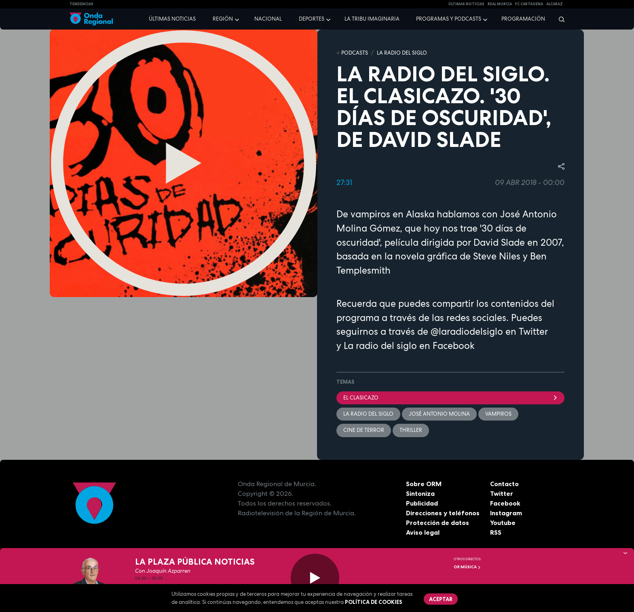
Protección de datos (437, 522)
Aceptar (440, 599)
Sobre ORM (424, 484)
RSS (495, 532)
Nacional (268, 18)
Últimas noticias (172, 18)
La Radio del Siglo (402, 52)
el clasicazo (450, 397)
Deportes (311, 18)
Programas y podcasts (448, 18)
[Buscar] (559, 19)
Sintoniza (420, 493)
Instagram (506, 513)
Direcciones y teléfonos (443, 513)
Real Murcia (500, 4)
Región (223, 18)
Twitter (501, 493)
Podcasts (354, 52)
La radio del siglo (380, 346)
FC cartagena (529, 4)
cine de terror (363, 430)
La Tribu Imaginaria (371, 18)
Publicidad (422, 503)
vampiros (498, 413)
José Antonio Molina (439, 413)
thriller (410, 430)
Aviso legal (423, 532)
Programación (523, 18)
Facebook (505, 503)
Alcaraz (554, 4)
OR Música (467, 567)
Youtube (503, 522)
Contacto (504, 484)
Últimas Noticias (466, 4)
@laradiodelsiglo (467, 331)
